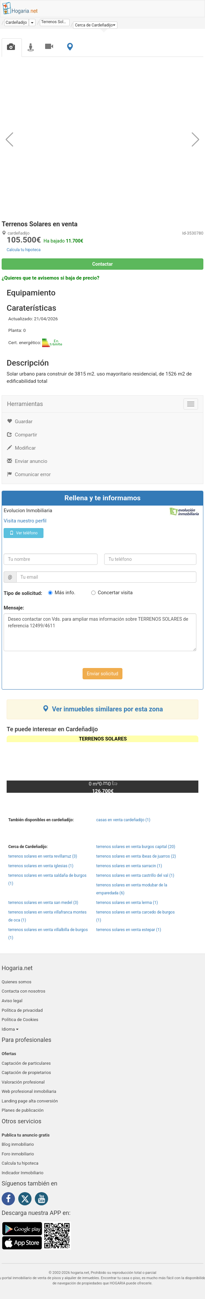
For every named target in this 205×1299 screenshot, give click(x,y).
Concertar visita (115, 593)
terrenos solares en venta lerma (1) (127, 902)
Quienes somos (17, 981)
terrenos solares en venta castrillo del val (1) (135, 875)
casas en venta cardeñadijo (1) (123, 820)
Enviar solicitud (102, 673)
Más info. (65, 593)
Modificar (21, 448)
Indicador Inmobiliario (22, 1172)
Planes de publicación (22, 1110)
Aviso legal (12, 1000)
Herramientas (25, 403)
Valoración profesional (23, 1082)
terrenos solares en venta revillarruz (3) (42, 856)
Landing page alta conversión (30, 1100)
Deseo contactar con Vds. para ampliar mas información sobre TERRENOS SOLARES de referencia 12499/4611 (100, 632)
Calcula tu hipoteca (23, 249)
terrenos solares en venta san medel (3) (43, 902)
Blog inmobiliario (18, 1144)
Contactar (102, 264)
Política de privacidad (22, 1010)
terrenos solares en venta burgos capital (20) (135, 846)
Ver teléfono (24, 533)
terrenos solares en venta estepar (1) (128, 929)
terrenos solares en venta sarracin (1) (129, 866)
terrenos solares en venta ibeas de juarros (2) (136, 856)
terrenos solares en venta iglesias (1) (40, 866)
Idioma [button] (10, 1029)
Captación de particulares (26, 1063)
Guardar (20, 422)
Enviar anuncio (27, 461)
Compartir (22, 435)
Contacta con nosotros (23, 991)
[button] (95, 25)
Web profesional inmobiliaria (29, 1091)
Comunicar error (29, 474)
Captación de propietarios (26, 1072)
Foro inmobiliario (18, 1153)
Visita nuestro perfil (25, 521)
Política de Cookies (20, 1019)
